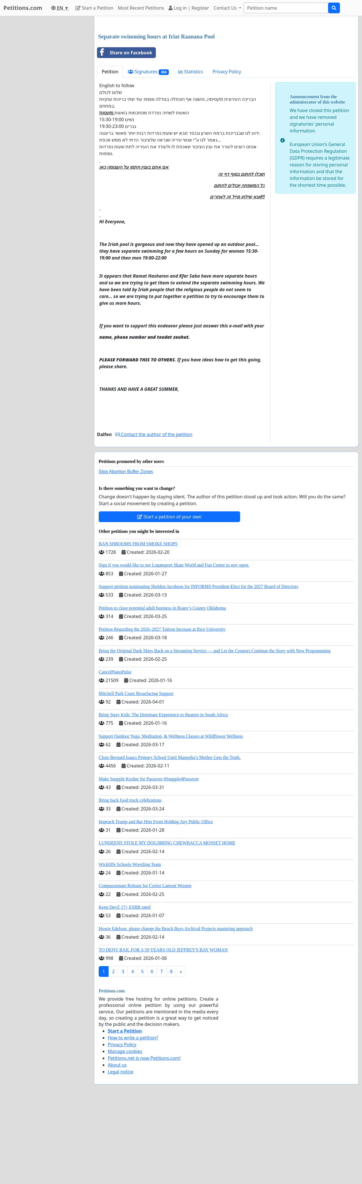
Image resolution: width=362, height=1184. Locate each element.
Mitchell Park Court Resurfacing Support (136, 772)
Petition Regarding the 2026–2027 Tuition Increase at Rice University (162, 708)
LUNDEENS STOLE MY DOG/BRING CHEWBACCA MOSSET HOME (167, 922)
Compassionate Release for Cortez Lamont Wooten (145, 964)
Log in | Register (189, 8)
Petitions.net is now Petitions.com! (144, 1137)
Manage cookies (125, 1130)
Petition (110, 151)
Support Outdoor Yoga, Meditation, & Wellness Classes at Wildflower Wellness (171, 815)
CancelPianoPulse (115, 751)
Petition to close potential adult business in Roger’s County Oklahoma (162, 687)
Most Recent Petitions (141, 8)
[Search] (286, 8)
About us (117, 1144)
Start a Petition (94, 8)
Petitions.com (22, 8)
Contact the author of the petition (153, 514)
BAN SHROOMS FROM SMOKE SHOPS (138, 623)
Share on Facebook (124, 132)
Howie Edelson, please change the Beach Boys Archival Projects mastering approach (176, 1007)
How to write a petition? (133, 1117)
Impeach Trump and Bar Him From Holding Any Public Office (156, 900)
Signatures (148, 151)
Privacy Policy (226, 151)
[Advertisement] (226, 64)
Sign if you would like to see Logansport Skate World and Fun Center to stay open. (174, 644)
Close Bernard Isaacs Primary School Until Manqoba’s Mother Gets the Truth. (170, 836)
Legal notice (120, 1151)
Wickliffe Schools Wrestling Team (130, 943)
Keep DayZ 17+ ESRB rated (124, 986)
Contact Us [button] (226, 8)
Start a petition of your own (169, 596)
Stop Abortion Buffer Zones (126, 550)
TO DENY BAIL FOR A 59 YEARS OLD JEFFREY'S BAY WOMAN (163, 1029)
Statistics (190, 151)
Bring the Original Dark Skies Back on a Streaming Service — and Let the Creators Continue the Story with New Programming (214, 730)
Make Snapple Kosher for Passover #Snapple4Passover (149, 858)
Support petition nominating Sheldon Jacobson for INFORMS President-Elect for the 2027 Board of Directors (198, 665)
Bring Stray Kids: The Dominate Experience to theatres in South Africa (163, 794)
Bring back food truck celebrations (130, 879)
